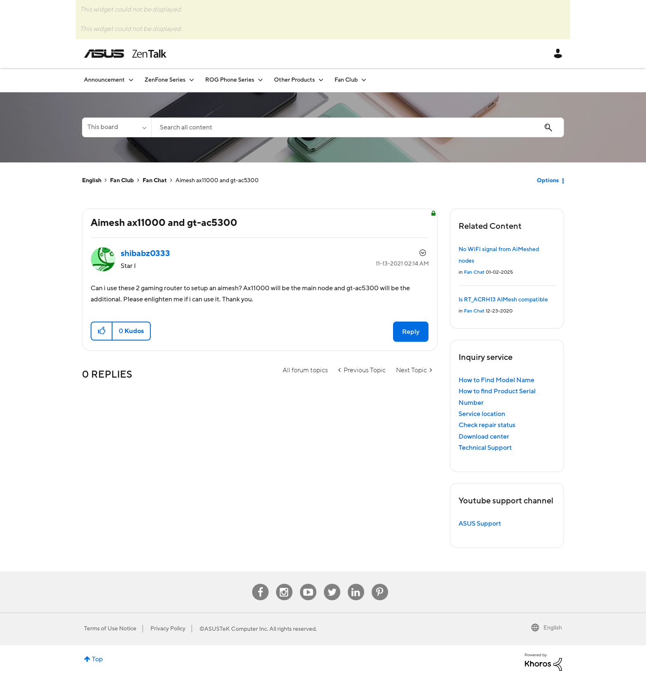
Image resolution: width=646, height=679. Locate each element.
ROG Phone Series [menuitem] (229, 80)
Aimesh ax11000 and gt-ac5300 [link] (217, 180)
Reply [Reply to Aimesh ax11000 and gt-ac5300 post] (410, 332)
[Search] (357, 127)
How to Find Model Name (496, 380)
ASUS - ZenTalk (125, 53)
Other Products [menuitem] (294, 80)
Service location (482, 414)
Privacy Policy (167, 628)
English (91, 180)
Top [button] (97, 659)
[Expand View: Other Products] (321, 80)
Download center (484, 436)
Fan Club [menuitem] (346, 80)
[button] (101, 331)
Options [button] (548, 180)
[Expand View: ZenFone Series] (191, 80)
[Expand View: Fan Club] (364, 80)
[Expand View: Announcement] (131, 80)
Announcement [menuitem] (104, 80)
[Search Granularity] (116, 127)
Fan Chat (155, 180)
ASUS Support (480, 523)
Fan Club (122, 180)
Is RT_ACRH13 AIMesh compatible (503, 299)
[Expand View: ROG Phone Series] (260, 80)
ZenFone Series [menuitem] (165, 80)
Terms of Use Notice (110, 628)
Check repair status (487, 425)
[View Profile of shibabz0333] (145, 253)
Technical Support (485, 448)
